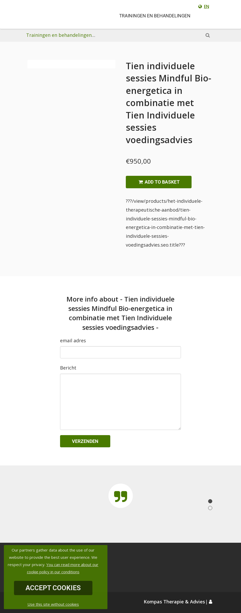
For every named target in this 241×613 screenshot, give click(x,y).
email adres (73, 340)
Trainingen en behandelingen (59, 35)
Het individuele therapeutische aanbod (140, 35)
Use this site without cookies (53, 604)
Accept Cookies (53, 588)
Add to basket (159, 182)
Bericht (68, 368)
